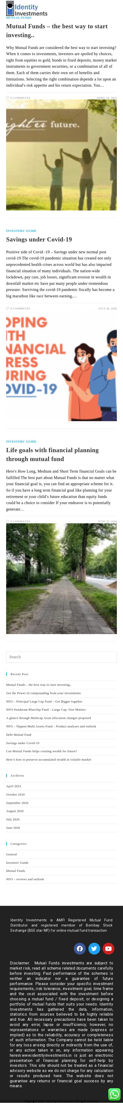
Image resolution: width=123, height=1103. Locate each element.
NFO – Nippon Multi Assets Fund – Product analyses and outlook (51, 726)
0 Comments (20, 97)
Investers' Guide (21, 231)
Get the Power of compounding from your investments (43, 693)
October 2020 (15, 794)
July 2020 (13, 819)
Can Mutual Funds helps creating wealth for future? (41, 751)
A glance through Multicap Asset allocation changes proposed (48, 718)
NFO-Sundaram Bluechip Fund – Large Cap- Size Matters (46, 709)
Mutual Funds (15, 871)
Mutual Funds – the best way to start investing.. (38, 685)
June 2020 (13, 828)
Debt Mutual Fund (18, 734)
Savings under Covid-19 (39, 239)
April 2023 (13, 786)
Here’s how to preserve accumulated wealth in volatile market (48, 759)
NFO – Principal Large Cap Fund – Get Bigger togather (44, 701)
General (11, 854)
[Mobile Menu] (108, 9)
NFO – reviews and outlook (25, 879)
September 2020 (17, 803)
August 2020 (15, 811)
